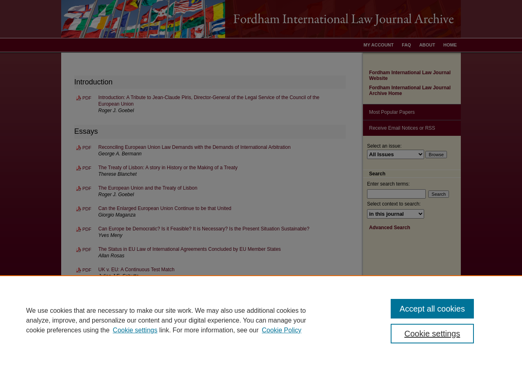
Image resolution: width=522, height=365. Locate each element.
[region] (261, 320)
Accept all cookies (432, 308)
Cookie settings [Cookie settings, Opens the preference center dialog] (432, 333)
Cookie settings (135, 330)
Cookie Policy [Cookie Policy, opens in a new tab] (281, 330)
